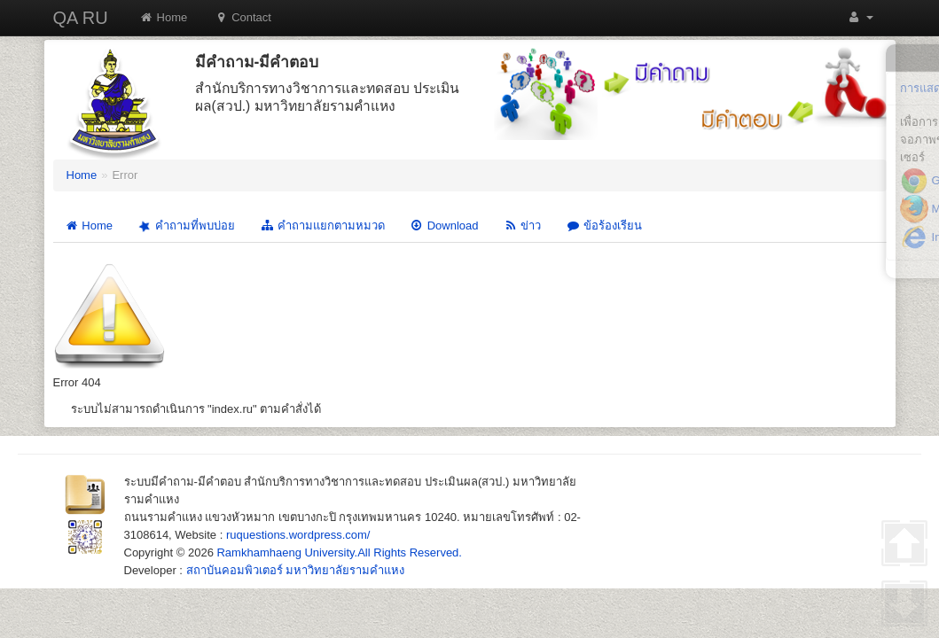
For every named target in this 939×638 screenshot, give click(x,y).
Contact (242, 17)
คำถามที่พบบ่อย (184, 225)
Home (163, 17)
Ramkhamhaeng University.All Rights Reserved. (338, 552)
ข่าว (522, 225)
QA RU (80, 17)
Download (444, 225)
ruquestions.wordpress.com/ (298, 534)
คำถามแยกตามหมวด (322, 225)
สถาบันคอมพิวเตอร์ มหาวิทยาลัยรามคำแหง (295, 570)
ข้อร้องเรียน (604, 225)
